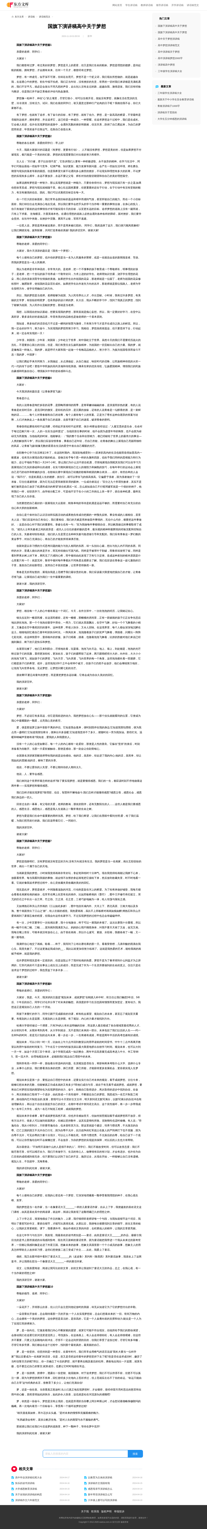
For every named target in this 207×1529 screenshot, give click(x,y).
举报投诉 (119, 1511)
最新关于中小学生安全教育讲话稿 (176, 99)
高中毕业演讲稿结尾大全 (28, 1477)
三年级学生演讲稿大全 (170, 71)
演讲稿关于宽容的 (167, 112)
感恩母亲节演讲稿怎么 (100, 1488)
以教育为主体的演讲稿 (100, 1477)
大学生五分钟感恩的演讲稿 (172, 118)
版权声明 (106, 1511)
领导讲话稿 (162, 5)
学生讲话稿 (131, 5)
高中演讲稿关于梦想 (169, 51)
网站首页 (117, 5)
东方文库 (19, 16)
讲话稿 (31, 16)
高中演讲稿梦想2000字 (170, 58)
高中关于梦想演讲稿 (169, 38)
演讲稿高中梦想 (166, 64)
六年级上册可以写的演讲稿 (102, 1500)
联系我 (95, 1511)
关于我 (85, 1511)
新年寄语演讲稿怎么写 (100, 1494)
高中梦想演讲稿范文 (169, 45)
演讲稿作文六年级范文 (27, 1500)
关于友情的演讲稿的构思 (28, 1494)
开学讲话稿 (177, 5)
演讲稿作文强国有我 (99, 1483)
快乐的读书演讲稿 (25, 1483)
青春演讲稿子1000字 (169, 106)
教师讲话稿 (147, 5)
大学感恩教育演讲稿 (26, 1488)
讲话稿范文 (193, 5)
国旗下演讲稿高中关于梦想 (172, 25)
